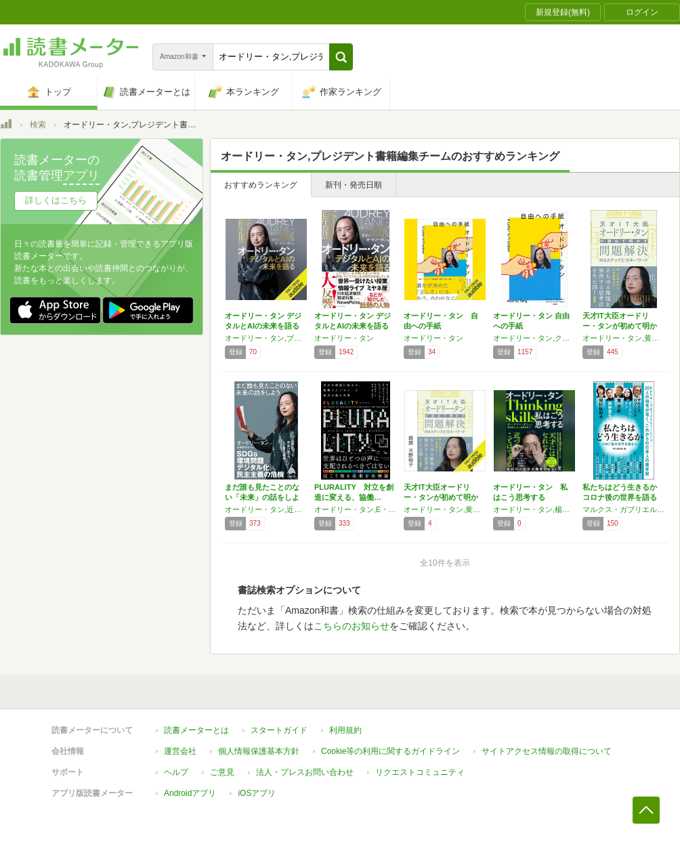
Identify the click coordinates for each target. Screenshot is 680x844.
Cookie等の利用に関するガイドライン (390, 751)
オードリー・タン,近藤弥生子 (266, 509)
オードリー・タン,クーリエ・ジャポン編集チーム (534, 338)
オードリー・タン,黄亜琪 (623, 338)
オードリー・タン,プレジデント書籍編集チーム (266, 338)
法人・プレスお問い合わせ (305, 772)
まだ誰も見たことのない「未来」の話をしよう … (262, 497)
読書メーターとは (196, 730)
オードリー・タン (344, 338)
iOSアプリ (257, 793)
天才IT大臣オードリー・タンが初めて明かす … (619, 326)
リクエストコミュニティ (420, 772)
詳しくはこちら (56, 200)
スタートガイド (279, 730)
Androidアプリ (190, 793)
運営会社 (180, 751)
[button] (341, 56)
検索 (38, 124)
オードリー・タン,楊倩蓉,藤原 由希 (534, 509)
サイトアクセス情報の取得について (547, 751)
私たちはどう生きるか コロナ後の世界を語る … (619, 497)
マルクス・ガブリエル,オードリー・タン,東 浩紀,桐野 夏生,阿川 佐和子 (623, 509)
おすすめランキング (260, 185)
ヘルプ (176, 772)
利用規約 (345, 730)
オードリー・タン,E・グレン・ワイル (355, 509)
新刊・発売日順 (353, 185)
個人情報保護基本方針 (258, 751)
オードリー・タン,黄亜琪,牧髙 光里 (445, 509)
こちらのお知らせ (351, 625)
